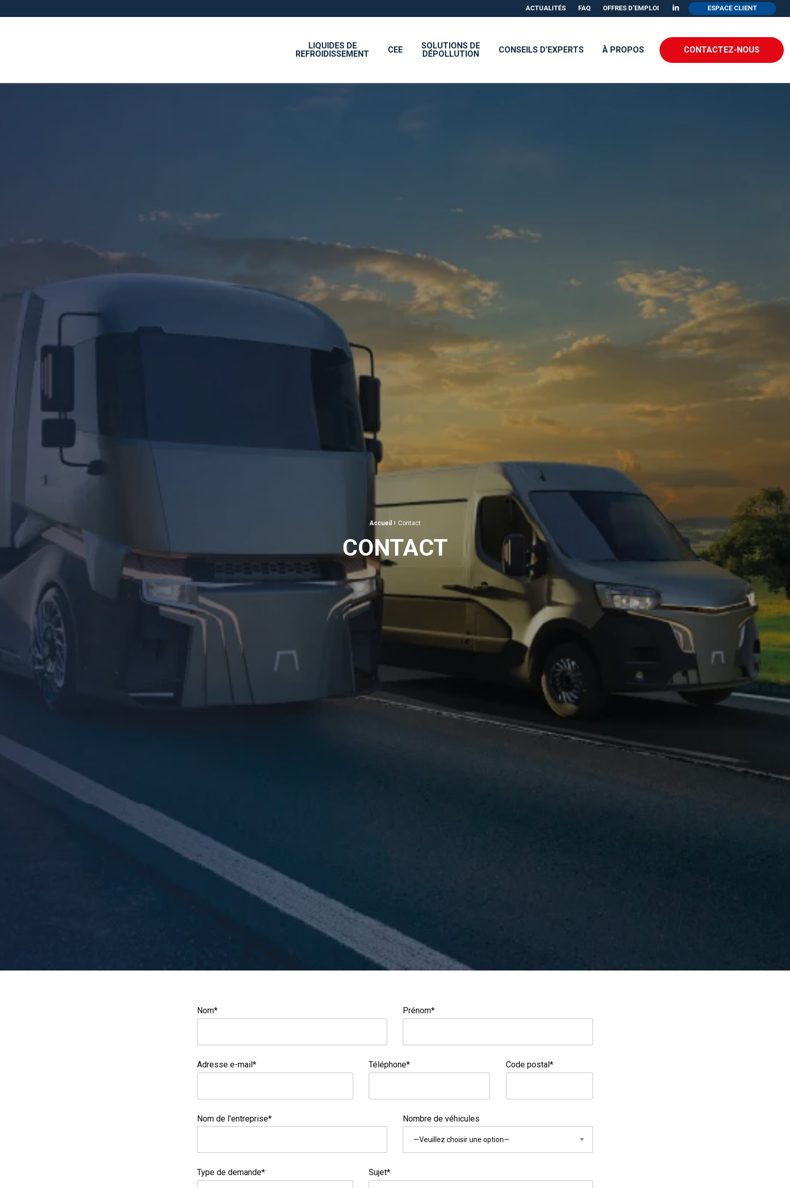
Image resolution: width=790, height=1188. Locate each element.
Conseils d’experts (541, 50)
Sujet (379, 1172)
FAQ (584, 8)
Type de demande (231, 1172)
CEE (395, 50)
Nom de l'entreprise (234, 1119)
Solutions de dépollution (450, 50)
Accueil (380, 523)
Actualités (545, 8)
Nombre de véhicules (441, 1119)
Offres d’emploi (631, 8)
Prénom (498, 1025)
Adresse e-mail (226, 1064)
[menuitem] (545, 8)
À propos (623, 50)
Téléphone (389, 1064)
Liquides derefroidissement (332, 50)
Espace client (732, 8)
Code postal (529, 1064)
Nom (207, 1010)
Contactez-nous (722, 50)
